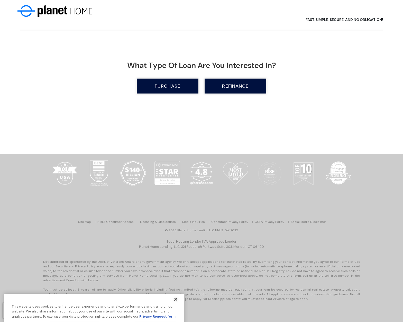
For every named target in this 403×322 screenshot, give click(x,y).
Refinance (235, 86)
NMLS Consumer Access (115, 222)
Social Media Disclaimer (308, 222)
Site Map (84, 222)
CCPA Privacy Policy (269, 222)
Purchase (167, 86)
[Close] (175, 302)
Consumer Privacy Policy (229, 222)
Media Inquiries (193, 222)
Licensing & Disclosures (158, 222)
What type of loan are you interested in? (201, 65)
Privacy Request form (157, 319)
